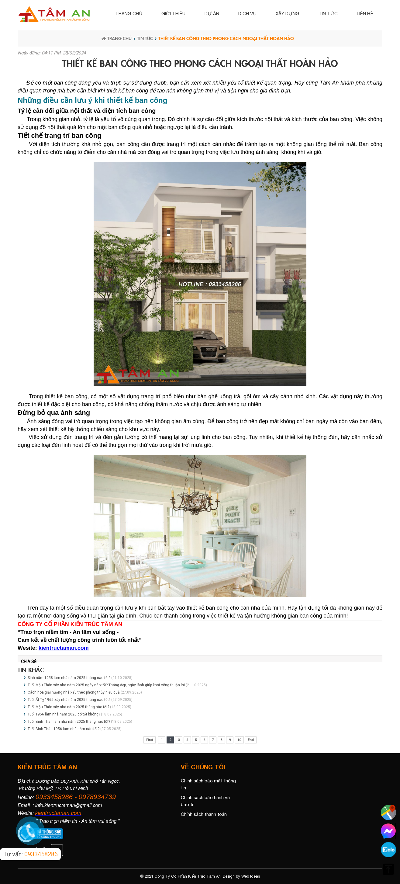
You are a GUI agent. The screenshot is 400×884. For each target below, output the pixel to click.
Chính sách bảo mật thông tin (208, 784)
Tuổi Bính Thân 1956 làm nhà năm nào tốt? (63, 729)
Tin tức (328, 13)
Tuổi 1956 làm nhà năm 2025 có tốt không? (64, 714)
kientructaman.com (64, 648)
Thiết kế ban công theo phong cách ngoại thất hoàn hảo (226, 38)
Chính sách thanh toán (204, 814)
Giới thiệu (173, 13)
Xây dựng (287, 13)
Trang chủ (128, 13)
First (149, 740)
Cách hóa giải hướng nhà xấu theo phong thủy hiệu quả (74, 692)
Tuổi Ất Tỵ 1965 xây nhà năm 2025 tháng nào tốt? (69, 700)
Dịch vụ (247, 13)
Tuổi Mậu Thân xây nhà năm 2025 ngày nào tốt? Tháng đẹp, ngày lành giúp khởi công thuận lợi (106, 685)
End (251, 740)
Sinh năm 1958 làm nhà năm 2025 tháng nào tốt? (69, 678)
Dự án (212, 13)
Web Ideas (250, 876)
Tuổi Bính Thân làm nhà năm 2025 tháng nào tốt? (69, 721)
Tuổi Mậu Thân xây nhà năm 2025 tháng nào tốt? (68, 707)
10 (239, 740)
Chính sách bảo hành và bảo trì (205, 801)
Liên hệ (365, 13)
